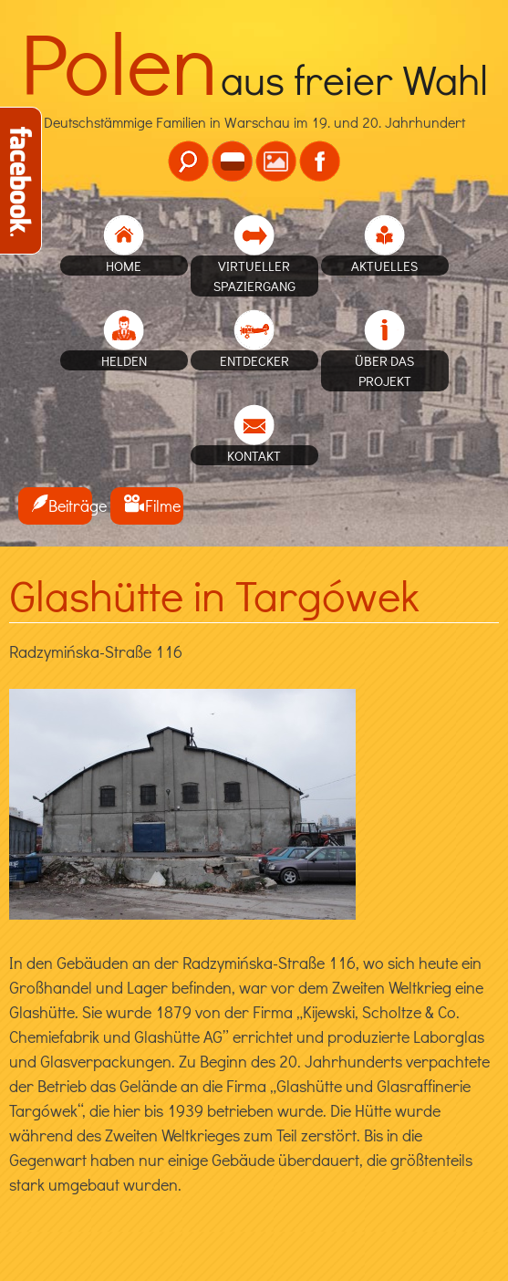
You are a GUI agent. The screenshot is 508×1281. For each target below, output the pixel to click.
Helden (124, 360)
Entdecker (254, 360)
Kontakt (254, 455)
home (123, 265)
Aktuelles (384, 265)
